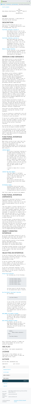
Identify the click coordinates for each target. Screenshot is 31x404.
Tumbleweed (8, 4)
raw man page (6, 372)
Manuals (3, 4)
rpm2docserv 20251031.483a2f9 (20, 400)
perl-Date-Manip (15, 4)
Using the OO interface (8, 273)
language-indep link (7, 369)
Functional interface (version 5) (10, 29)
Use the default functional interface (11, 292)
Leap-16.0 (5, 383)
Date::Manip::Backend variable (9, 320)
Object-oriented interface (8, 49)
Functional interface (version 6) (10, 38)
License (15, 401)
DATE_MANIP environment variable (10, 313)
